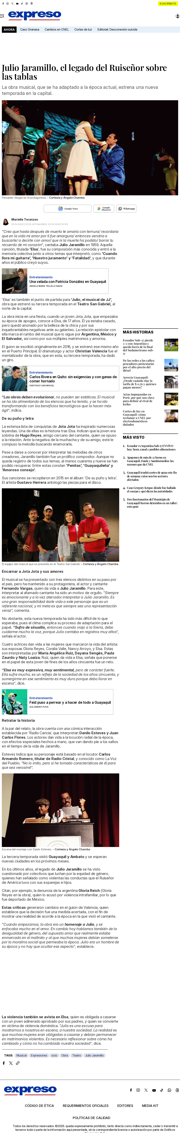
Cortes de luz (83, 29)
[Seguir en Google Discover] (103, 208)
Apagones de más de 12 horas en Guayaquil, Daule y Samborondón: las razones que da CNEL (150, 460)
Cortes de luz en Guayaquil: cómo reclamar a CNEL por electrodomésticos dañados (137, 417)
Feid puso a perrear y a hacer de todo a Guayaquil (70, 702)
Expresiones (39, 1055)
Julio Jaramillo (94, 1055)
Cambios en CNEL (57, 29)
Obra (65, 1055)
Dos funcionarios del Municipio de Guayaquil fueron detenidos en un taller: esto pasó (152, 502)
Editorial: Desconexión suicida (117, 29)
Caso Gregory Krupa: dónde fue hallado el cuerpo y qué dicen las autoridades (151, 489)
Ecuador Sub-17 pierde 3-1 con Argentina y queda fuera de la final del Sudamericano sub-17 (138, 346)
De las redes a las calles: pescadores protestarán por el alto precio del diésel (139, 365)
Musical (21, 1055)
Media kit (150, 1105)
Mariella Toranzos (24, 219)
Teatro (76, 1055)
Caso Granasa (29, 29)
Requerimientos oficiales (86, 1105)
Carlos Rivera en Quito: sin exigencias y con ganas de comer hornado (73, 379)
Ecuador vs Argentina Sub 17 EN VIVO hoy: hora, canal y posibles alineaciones (151, 447)
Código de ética (39, 1105)
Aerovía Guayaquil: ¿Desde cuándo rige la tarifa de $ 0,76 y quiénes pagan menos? (139, 382)
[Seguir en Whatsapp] (126, 208)
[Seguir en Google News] (67, 208)
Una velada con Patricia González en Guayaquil (67, 282)
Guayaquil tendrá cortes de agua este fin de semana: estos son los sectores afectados (152, 475)
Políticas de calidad (91, 1118)
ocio (54, 1055)
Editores (125, 1105)
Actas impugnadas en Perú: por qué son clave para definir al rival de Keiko (138, 399)
